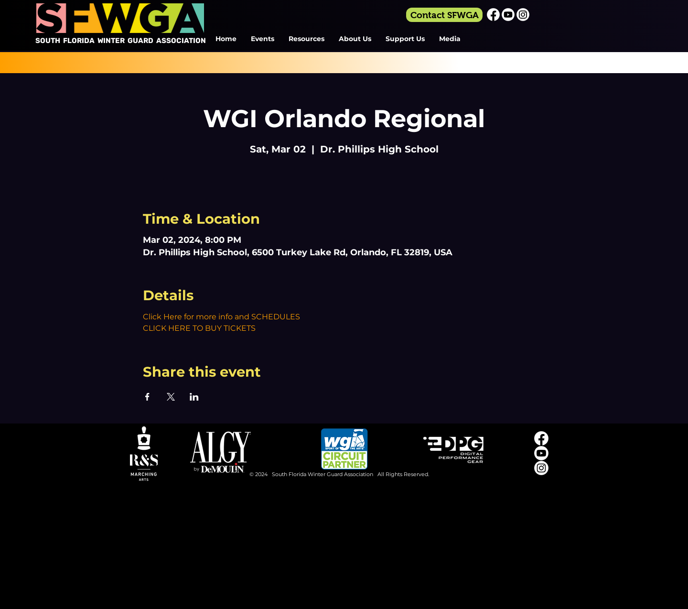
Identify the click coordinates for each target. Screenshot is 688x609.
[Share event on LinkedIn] (194, 397)
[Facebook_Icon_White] (493, 14)
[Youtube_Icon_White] (508, 14)
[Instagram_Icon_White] (522, 14)
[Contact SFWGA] (444, 15)
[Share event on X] (170, 397)
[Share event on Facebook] (147, 397)
